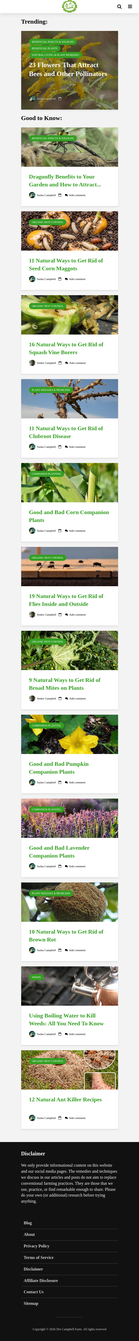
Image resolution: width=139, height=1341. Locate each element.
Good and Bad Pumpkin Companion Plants (59, 768)
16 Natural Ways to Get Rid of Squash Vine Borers (66, 348)
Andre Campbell (43, 363)
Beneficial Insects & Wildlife (53, 41)
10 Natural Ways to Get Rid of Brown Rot (66, 935)
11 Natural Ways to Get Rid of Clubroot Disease (66, 432)
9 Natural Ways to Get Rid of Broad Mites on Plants (65, 684)
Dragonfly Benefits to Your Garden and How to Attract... (65, 180)
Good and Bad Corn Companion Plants (69, 516)
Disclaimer (33, 1269)
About (29, 1234)
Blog (28, 1223)
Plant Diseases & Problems (51, 390)
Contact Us (34, 1292)
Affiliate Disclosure (41, 1280)
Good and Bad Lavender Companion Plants (59, 851)
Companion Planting (46, 473)
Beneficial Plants (45, 48)
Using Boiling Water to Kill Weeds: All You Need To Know (66, 1019)
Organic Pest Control (48, 222)
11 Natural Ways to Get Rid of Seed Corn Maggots (66, 264)
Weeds (36, 977)
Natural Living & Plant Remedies (55, 54)
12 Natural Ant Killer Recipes (65, 1099)
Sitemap (31, 1303)
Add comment (79, 195)
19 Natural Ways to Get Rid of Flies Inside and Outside (66, 600)
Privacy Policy (36, 1246)
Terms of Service (39, 1257)
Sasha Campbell (43, 98)
